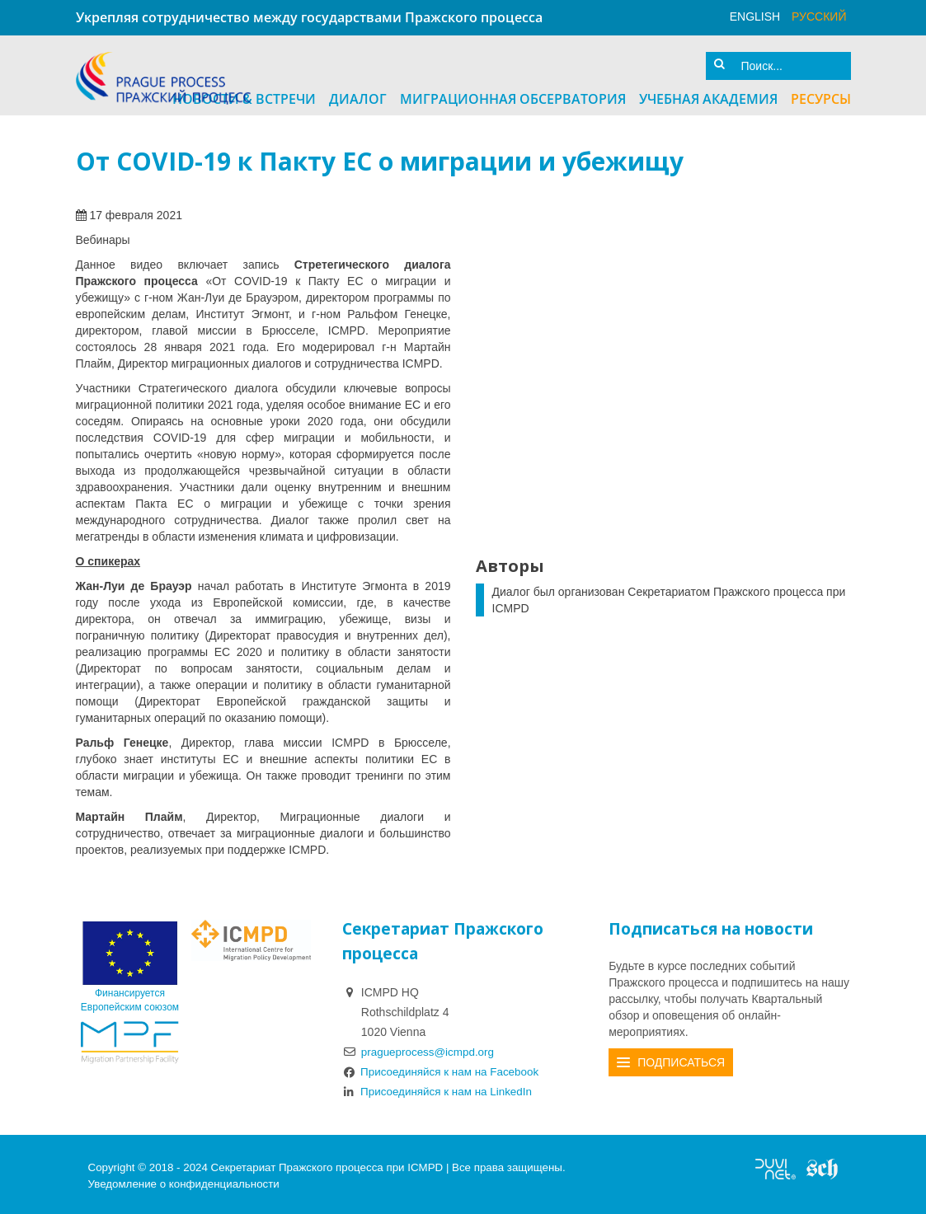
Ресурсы (821, 96)
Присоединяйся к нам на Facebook (445, 1069)
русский (819, 16)
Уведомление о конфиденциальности (184, 1180)
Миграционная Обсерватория (513, 96)
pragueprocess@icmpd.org (430, 1049)
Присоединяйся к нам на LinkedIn (441, 1088)
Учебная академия (708, 96)
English (755, 16)
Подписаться (681, 1059)
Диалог (358, 96)
